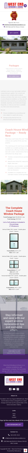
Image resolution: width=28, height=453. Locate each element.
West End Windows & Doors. (20, 449)
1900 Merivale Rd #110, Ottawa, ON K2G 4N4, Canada (14, 442)
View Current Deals (14, 77)
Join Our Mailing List (14, 424)
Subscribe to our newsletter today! (14, 354)
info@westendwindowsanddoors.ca (14, 24)
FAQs (14, 413)
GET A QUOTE (14, 33)
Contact (14, 417)
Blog (14, 415)
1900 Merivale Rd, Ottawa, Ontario (14, 27)
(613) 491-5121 (14, 22)
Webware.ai (17, 451)
